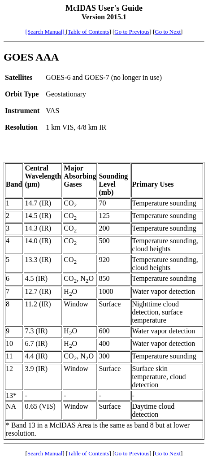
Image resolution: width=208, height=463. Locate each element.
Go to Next (168, 31)
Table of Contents (88, 31)
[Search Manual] (46, 31)
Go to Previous (131, 31)
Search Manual (44, 453)
